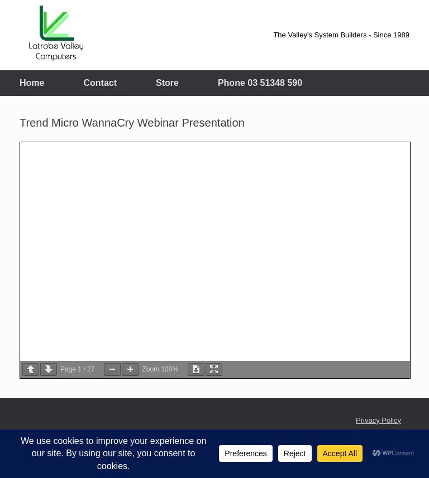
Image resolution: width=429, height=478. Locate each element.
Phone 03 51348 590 (260, 83)
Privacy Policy (378, 420)
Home (32, 83)
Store (167, 83)
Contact (100, 83)
